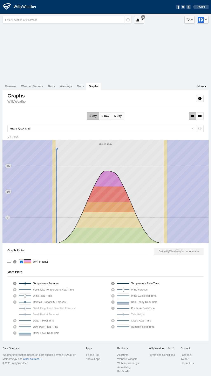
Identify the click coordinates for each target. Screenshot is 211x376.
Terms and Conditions (162, 354)
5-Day (118, 115)
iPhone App (93, 354)
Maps (80, 86)
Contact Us (187, 363)
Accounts (122, 354)
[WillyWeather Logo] (21, 6)
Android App (93, 359)
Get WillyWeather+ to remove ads (179, 251)
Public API (123, 371)
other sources (31, 359)
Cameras (10, 86)
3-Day (105, 115)
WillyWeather (17, 101)
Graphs (93, 86)
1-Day (93, 115)
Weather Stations (32, 86)
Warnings (66, 86)
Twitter (184, 359)
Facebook (186, 354)
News (51, 86)
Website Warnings (128, 363)
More (200, 86)
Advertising (123, 367)
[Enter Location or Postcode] (67, 20)
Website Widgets (127, 359)
